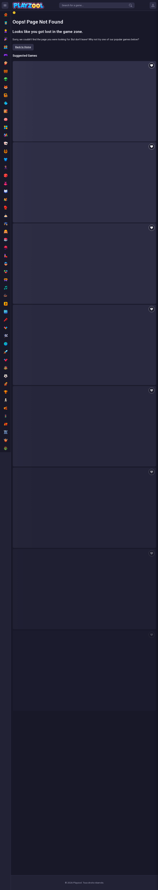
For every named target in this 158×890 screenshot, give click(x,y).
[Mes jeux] (153, 5)
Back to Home (23, 47)
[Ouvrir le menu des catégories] (5, 5)
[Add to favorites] (152, 65)
